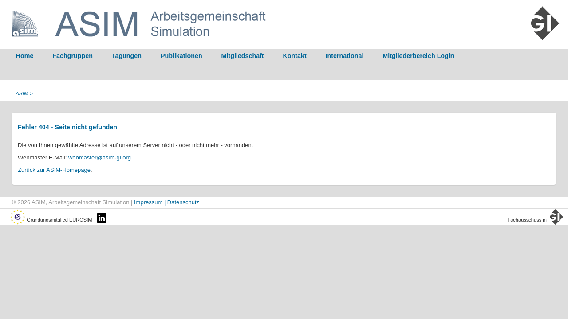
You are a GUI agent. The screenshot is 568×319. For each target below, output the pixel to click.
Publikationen (181, 55)
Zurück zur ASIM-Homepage (54, 170)
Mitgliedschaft (242, 55)
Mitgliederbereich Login (418, 55)
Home (25, 55)
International (345, 55)
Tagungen (127, 55)
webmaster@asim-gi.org (99, 157)
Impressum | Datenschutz (166, 202)
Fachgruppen (72, 55)
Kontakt (295, 55)
